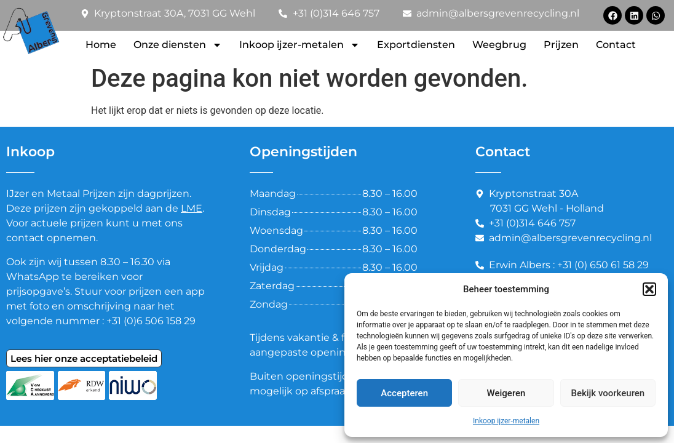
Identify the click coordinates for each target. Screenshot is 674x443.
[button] (649, 289)
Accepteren (404, 393)
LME (191, 208)
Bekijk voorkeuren (607, 393)
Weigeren (506, 393)
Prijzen (561, 44)
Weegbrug (499, 44)
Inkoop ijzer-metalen (506, 421)
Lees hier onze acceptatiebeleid (83, 358)
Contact (616, 44)
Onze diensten (177, 45)
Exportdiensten (416, 44)
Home (100, 44)
